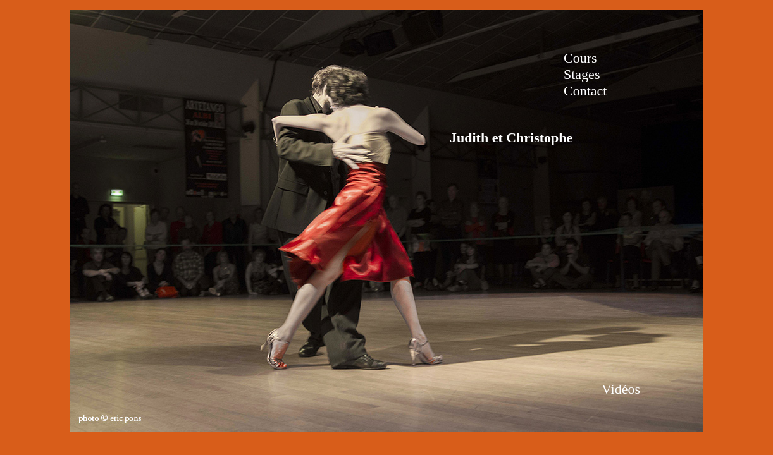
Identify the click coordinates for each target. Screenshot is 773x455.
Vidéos (621, 389)
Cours (580, 58)
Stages (582, 74)
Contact (585, 91)
